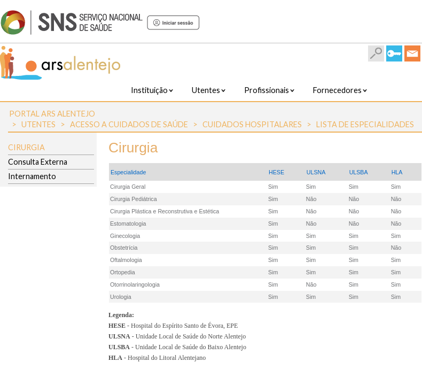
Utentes (38, 124)
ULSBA (358, 172)
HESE (276, 172)
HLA (397, 172)
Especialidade (128, 172)
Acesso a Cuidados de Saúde (129, 124)
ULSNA (316, 172)
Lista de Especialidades (365, 124)
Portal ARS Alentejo (52, 113)
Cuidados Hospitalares (252, 124)
